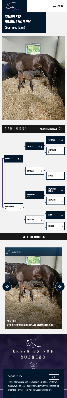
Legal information (43, 389)
